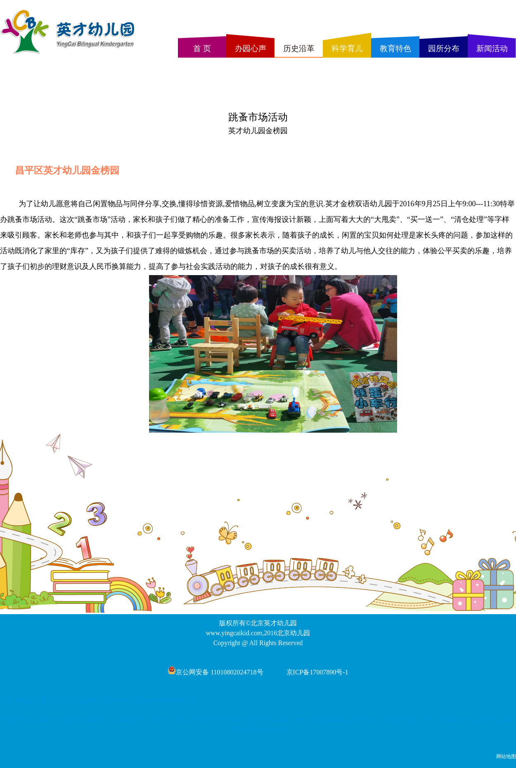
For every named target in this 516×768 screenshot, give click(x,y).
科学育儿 (347, 48)
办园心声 (250, 48)
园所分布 (443, 48)
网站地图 (506, 756)
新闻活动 (492, 48)
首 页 (202, 48)
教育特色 (395, 48)
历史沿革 (299, 48)
